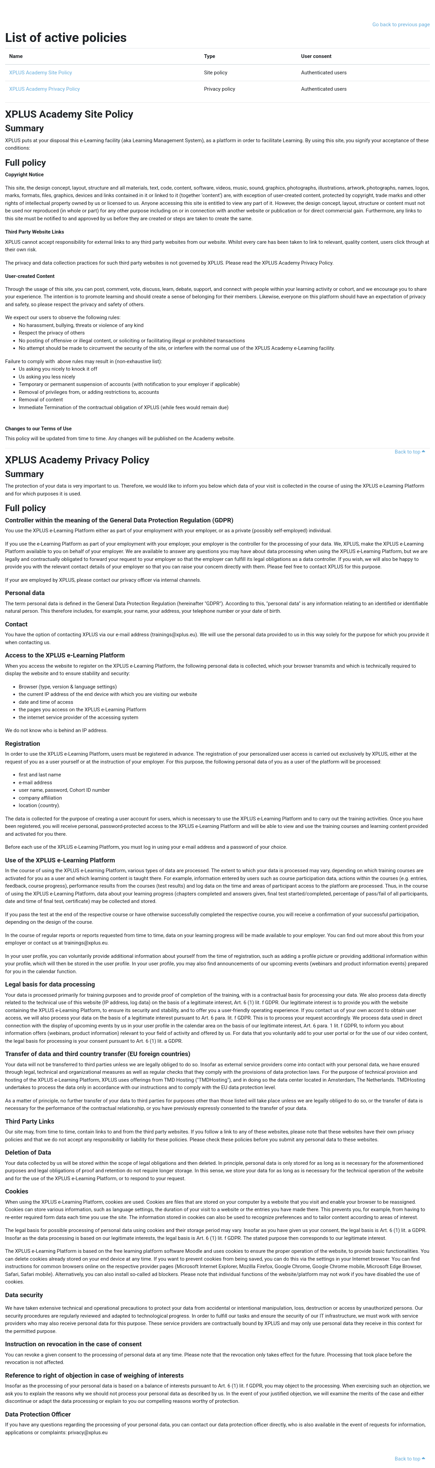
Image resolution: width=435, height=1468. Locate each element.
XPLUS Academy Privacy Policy (44, 89)
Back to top (411, 452)
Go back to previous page (401, 24)
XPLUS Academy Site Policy (40, 73)
